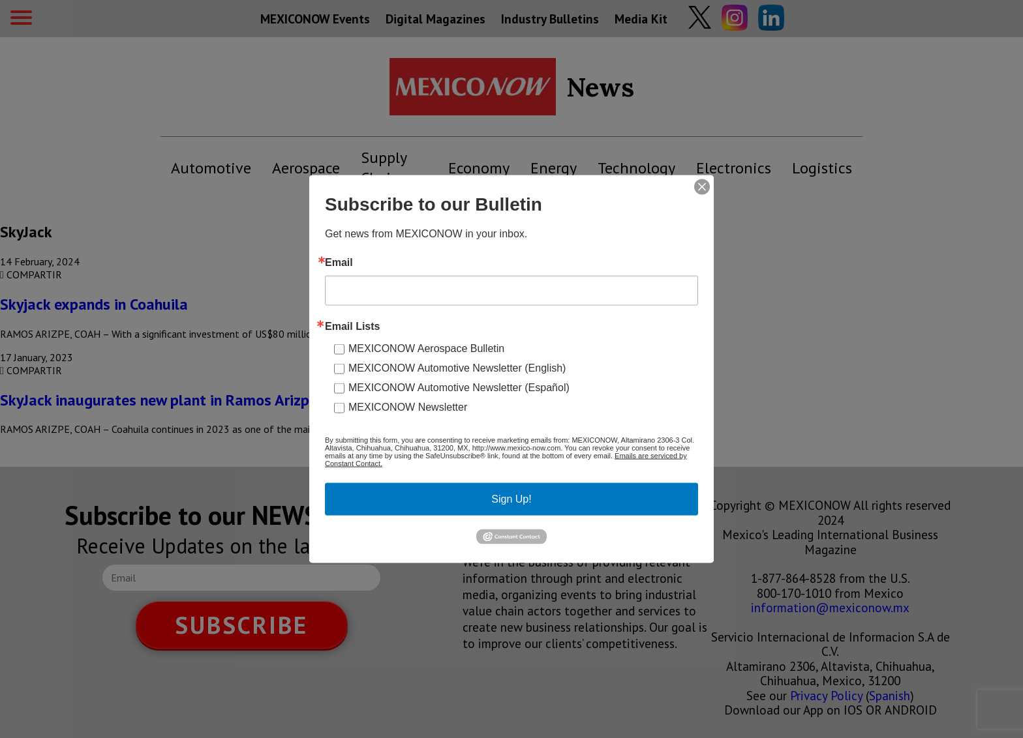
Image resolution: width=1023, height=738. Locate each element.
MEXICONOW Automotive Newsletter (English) (457, 368)
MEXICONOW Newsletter (407, 407)
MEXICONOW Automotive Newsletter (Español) (459, 387)
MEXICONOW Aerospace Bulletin (426, 348)
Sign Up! (511, 499)
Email (339, 263)
